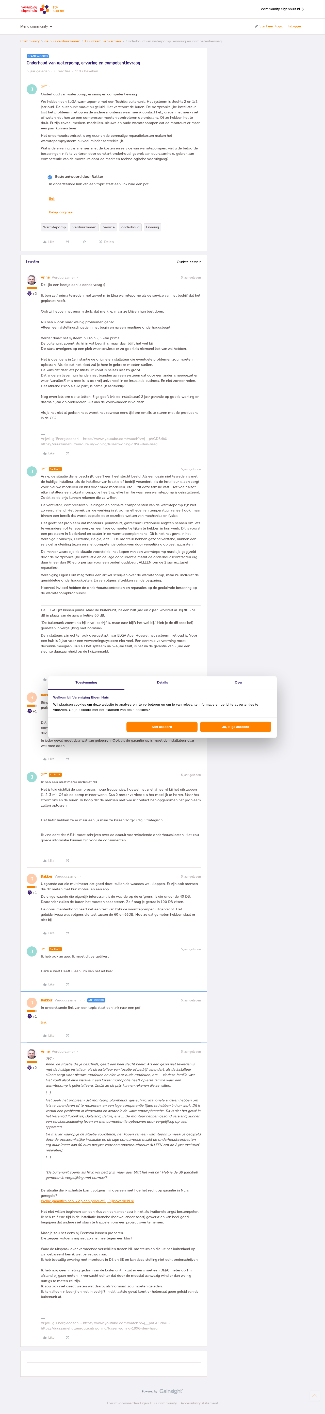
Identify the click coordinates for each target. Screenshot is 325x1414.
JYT (44, 87)
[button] (269, 26)
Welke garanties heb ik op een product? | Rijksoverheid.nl (87, 1201)
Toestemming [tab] (86, 682)
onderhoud (130, 227)
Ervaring (152, 227)
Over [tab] (238, 682)
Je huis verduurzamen (62, 41)
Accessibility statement (199, 1403)
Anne (45, 277)
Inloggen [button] (295, 26)
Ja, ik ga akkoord (235, 727)
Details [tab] (162, 682)
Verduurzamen (84, 227)
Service (109, 227)
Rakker (47, 695)
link (52, 199)
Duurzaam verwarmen (103, 41)
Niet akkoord (162, 727)
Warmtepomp (54, 227)
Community (30, 41)
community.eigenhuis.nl (283, 9)
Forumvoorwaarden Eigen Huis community (142, 1403)
